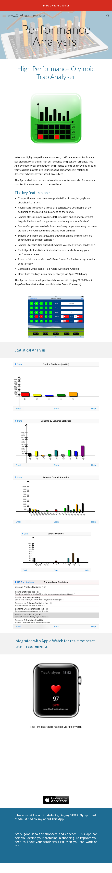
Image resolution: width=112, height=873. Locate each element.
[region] (56, 5)
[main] (56, 35)
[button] (4, 15)
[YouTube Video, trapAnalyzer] (56, 764)
